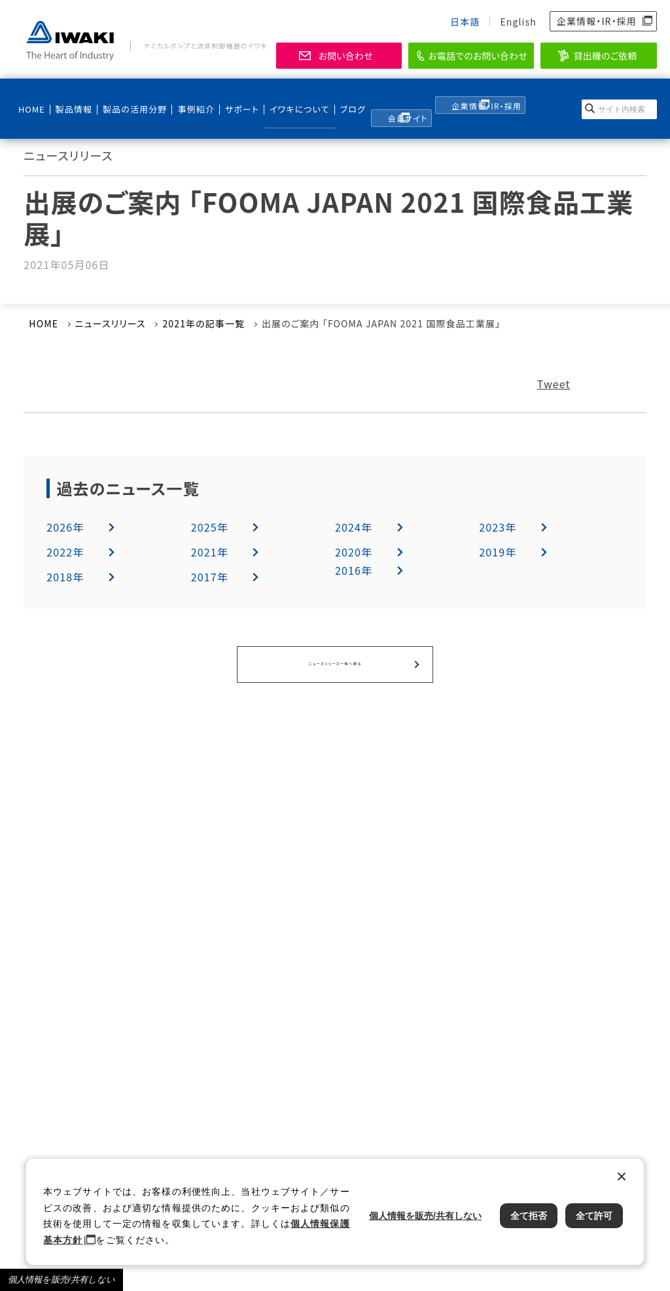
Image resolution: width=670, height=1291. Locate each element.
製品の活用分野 (126, 98)
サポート (230, 98)
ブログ (334, 98)
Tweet (554, 383)
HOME (30, 98)
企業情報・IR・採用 (597, 20)
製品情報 (70, 98)
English (518, 21)
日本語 (465, 21)
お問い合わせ (345, 55)
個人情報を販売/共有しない (61, 1279)
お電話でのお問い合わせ (477, 55)
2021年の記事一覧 (203, 323)
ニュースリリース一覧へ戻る (335, 662)
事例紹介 (185, 98)
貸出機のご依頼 (605, 55)
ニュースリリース (110, 323)
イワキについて (282, 98)
